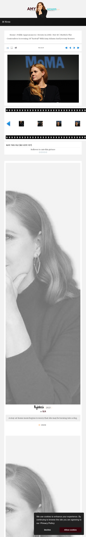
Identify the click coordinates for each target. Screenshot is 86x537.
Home (12, 35)
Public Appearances (26, 35)
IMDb (42, 425)
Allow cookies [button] (70, 530)
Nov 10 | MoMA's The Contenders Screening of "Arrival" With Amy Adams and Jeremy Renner (41, 37)
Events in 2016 (44, 35)
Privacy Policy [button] (47, 523)
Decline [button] (47, 530)
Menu (6, 22)
